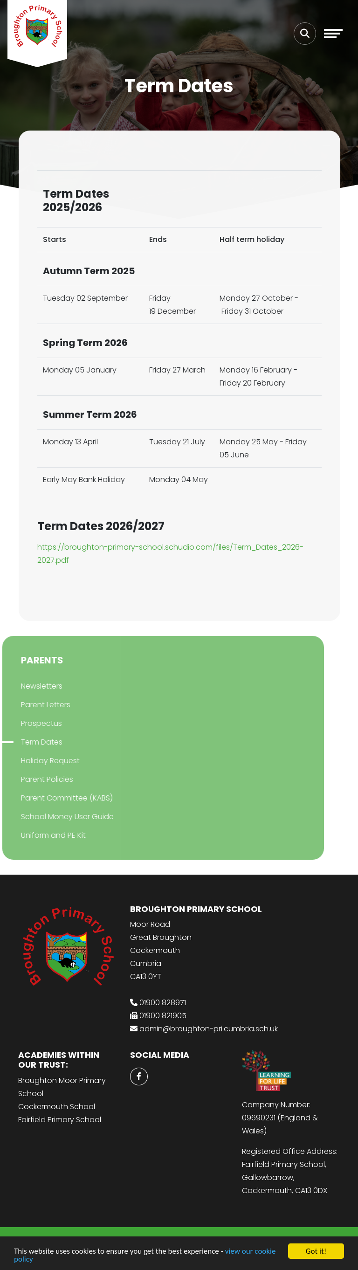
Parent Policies (37, 779)
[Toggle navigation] (333, 33)
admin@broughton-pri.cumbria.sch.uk (208, 1028)
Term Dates (31, 742)
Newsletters (31, 686)
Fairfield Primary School (59, 1119)
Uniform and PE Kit (43, 835)
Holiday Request (40, 760)
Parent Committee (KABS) (57, 798)
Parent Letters (35, 704)
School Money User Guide (57, 816)
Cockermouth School (56, 1106)
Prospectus (31, 723)
